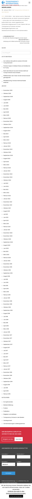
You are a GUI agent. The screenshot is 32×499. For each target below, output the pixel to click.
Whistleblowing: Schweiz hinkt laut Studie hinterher (14, 81)
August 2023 (6, 158)
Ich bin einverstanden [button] (16, 496)
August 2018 (6, 313)
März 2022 (6, 192)
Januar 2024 (6, 146)
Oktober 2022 (7, 180)
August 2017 (6, 347)
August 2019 (6, 276)
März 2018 (6, 329)
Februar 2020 (7, 257)
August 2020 (6, 245)
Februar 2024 (7, 143)
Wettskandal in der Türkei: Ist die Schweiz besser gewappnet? (16, 76)
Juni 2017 (5, 353)
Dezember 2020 (7, 233)
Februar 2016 (6, 394)
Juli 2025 (5, 103)
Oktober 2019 (7, 270)
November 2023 (7, 149)
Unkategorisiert (7, 420)
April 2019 (6, 288)
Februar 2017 (6, 366)
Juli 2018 (5, 316)
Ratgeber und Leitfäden (9, 414)
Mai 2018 (5, 322)
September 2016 (7, 381)
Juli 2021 (5, 214)
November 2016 (7, 375)
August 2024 (6, 130)
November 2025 (7, 90)
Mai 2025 (5, 109)
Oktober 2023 (7, 152)
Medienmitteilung (8, 405)
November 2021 (7, 205)
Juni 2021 (5, 217)
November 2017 (7, 338)
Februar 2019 (6, 295)
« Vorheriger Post (15, 37)
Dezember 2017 (7, 335)
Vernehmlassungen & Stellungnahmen (14, 423)
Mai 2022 (5, 189)
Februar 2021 (6, 226)
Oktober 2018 (7, 307)
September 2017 (7, 344)
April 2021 (6, 220)
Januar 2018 (6, 332)
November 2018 (7, 304)
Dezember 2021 (7, 202)
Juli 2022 (5, 183)
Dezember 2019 (7, 264)
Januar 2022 (6, 199)
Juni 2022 (6, 186)
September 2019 (7, 273)
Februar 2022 (7, 195)
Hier (17, 481)
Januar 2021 (6, 230)
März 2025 (6, 115)
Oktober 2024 (7, 124)
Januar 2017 (6, 369)
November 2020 (7, 236)
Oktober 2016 (7, 378)
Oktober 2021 (7, 208)
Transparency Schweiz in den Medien (13, 417)
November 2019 (7, 267)
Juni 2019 (5, 282)
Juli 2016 (5, 388)
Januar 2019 (6, 298)
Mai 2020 (5, 251)
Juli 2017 (5, 350)
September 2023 (8, 155)
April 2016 (6, 391)
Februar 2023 (7, 168)
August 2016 (6, 384)
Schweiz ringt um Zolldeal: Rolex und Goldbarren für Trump (16, 67)
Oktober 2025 (7, 93)
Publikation (6, 411)
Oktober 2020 (7, 239)
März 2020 (6, 254)
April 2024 (6, 137)
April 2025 (6, 112)
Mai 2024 (5, 134)
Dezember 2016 (7, 372)
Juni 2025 (6, 106)
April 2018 (6, 326)
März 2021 (6, 223)
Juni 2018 (5, 319)
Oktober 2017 (7, 341)
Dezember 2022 (7, 174)
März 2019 (6, 292)
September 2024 (8, 127)
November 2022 (7, 177)
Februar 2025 (7, 118)
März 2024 (6, 140)
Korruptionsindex (8, 402)
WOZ (3, 16)
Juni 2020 (6, 248)
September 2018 (7, 310)
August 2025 (6, 99)
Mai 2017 (5, 357)
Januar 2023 (6, 171)
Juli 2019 (5, 279)
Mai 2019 (5, 285)
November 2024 (7, 121)
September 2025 (8, 96)
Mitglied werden (8, 439)
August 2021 (6, 211)
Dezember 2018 (7, 301)
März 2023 (6, 165)
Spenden (19, 439)
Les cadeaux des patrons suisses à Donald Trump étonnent (15, 62)
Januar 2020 (6, 261)
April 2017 (5, 360)
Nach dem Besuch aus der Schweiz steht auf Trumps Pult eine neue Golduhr (15, 71)
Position (5, 408)
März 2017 (6, 363)
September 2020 (8, 242)
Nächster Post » (16, 41)
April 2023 (6, 161)
